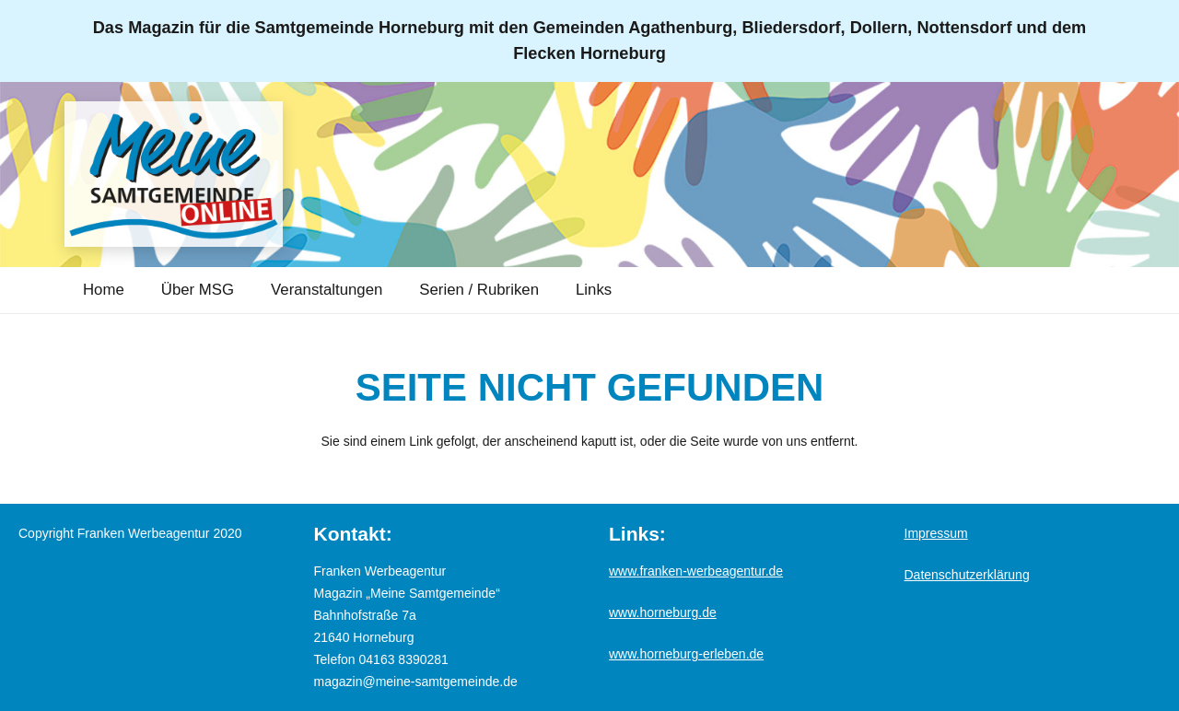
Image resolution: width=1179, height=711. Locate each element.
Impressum (936, 533)
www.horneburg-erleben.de (686, 654)
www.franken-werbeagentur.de (696, 571)
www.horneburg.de (663, 612)
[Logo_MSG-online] (188, 175)
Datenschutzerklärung (967, 574)
